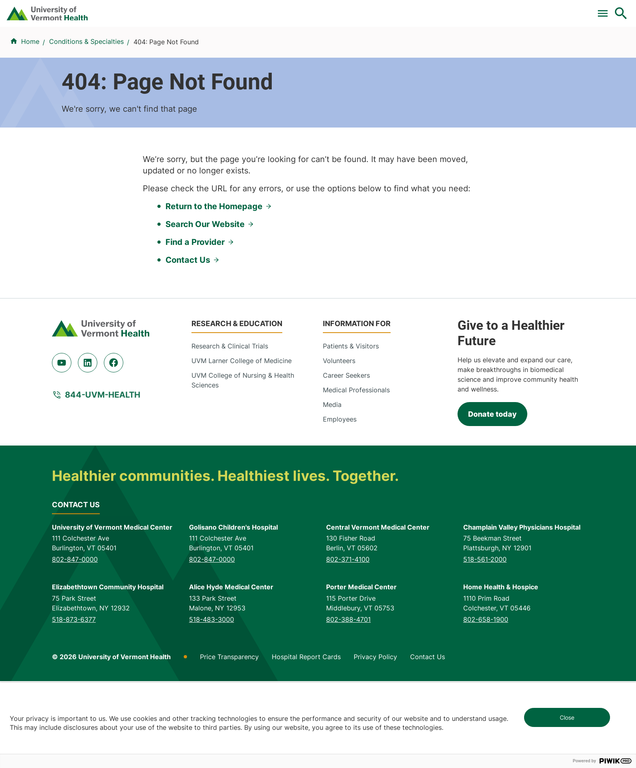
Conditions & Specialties (341, 50)
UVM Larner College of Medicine (241, 447)
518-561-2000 (485, 647)
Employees (340, 506)
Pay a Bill (262, 9)
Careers (488, 9)
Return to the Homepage (213, 293)
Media (332, 491)
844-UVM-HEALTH (102, 482)
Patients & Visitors (483, 50)
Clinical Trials (311, 9)
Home (30, 90)
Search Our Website (205, 311)
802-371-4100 (348, 647)
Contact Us (187, 347)
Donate (450, 9)
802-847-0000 (75, 647)
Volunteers (339, 447)
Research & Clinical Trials (229, 433)
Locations (417, 50)
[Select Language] (539, 9)
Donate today (492, 501)
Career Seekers (346, 462)
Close (567, 717)
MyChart (606, 9)
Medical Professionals (356, 477)
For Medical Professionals (385, 9)
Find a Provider (253, 50)
